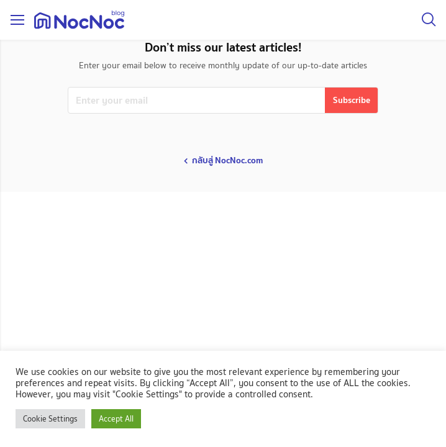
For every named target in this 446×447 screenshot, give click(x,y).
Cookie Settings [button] (50, 418)
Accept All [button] (116, 418)
